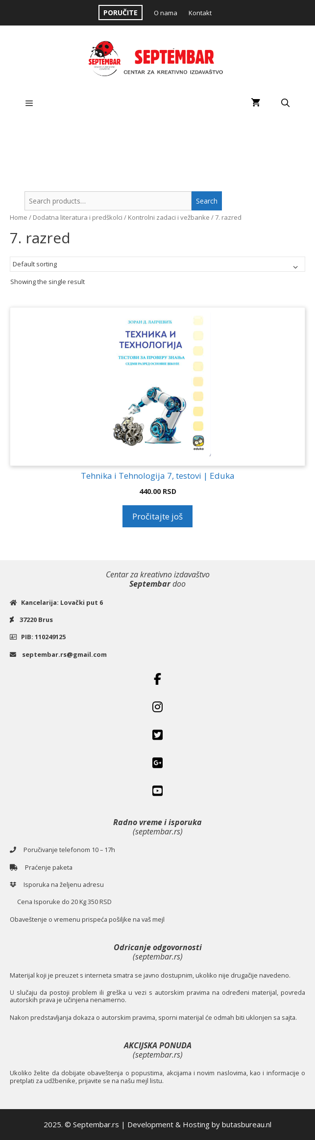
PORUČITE (120, 12)
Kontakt (200, 12)
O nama (165, 12)
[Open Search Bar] (285, 103)
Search (207, 201)
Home (18, 217)
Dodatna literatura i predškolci (77, 217)
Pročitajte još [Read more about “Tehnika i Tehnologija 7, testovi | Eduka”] (157, 516)
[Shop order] (157, 264)
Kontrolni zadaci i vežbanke (169, 217)
